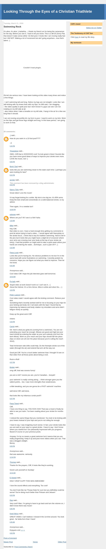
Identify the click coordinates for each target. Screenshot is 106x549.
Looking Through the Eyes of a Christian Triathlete (48, 11)
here (76, 37)
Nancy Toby (14, 190)
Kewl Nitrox (14, 514)
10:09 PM (13, 209)
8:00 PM (12, 162)
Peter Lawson (15, 295)
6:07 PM (12, 398)
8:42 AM (12, 265)
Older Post (62, 542)
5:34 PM (12, 146)
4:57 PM (12, 362)
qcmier (12, 180)
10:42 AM (13, 473)
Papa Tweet (14, 404)
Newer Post (8, 542)
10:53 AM (13, 277)
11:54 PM (13, 457)
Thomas (13, 462)
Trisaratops (14, 151)
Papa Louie (14, 253)
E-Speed (13, 478)
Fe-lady (13, 282)
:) (10, 135)
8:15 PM (12, 175)
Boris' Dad (14, 167)
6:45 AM (12, 522)
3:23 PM (12, 290)
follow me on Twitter (94, 28)
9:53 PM (12, 185)
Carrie (12, 327)
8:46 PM (12, 509)
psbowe (13, 214)
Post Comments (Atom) (23, 547)
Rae (11, 500)
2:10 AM (12, 220)
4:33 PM (12, 322)
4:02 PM (12, 533)
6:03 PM (12, 495)
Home (35, 542)
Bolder (12, 367)
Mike (11, 226)
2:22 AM (12, 247)
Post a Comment (10, 538)
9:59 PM (12, 446)
